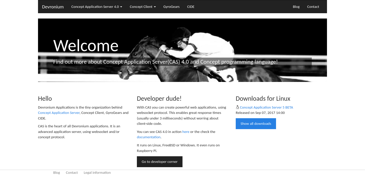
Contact (313, 6)
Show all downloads (256, 123)
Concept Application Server (59, 112)
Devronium (53, 7)
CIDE (190, 6)
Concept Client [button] (143, 6)
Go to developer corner (160, 161)
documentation (148, 137)
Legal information (97, 172)
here (185, 131)
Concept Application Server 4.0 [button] (96, 6)
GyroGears (171, 6)
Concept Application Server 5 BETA (266, 107)
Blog (296, 6)
